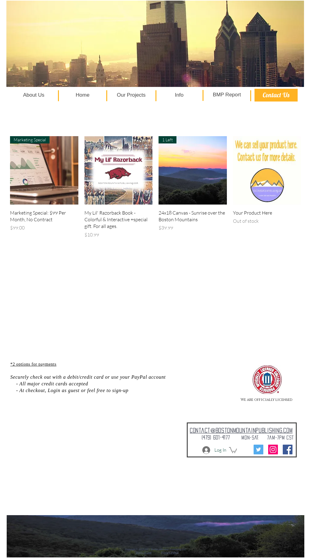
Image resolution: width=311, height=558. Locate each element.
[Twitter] (258, 449)
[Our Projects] (131, 95)
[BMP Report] (226, 95)
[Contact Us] (276, 95)
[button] (233, 449)
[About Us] (33, 95)
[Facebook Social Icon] (287, 449)
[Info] (179, 95)
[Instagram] (273, 449)
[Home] (82, 95)
